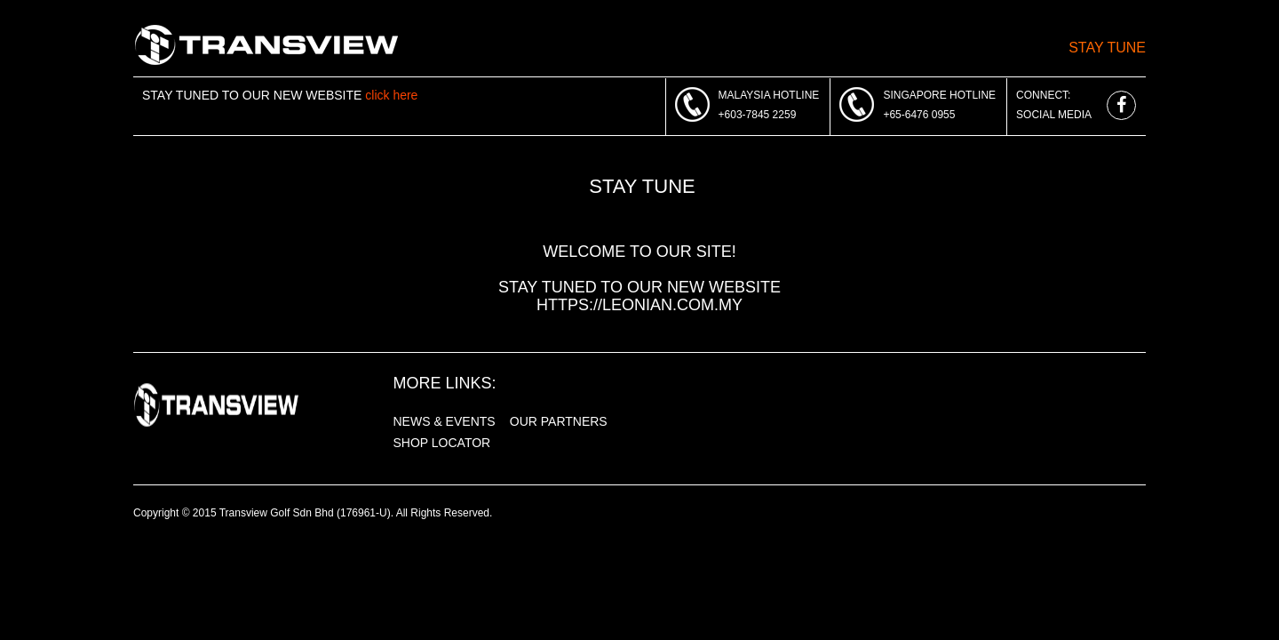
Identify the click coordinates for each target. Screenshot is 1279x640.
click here (391, 95)
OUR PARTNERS (559, 421)
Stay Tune (1107, 47)
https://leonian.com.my (639, 305)
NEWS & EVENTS (444, 421)
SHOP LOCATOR (442, 443)
